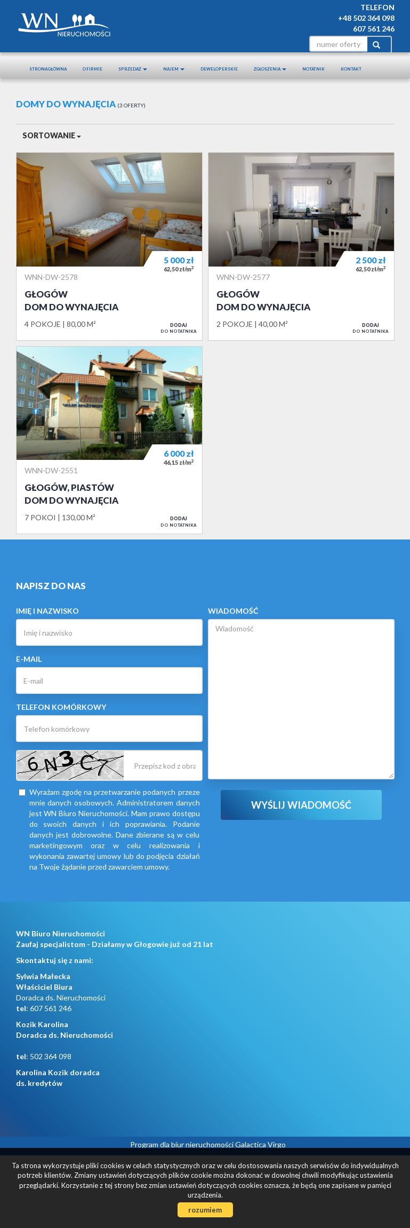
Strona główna (48, 69)
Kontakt (351, 69)
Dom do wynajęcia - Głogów (109, 246)
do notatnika (178, 328)
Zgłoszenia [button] (270, 69)
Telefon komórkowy (61, 706)
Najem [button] (173, 69)
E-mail (29, 658)
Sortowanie (51, 135)
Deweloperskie (219, 69)
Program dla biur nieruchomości (182, 1144)
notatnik (313, 69)
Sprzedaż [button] (132, 69)
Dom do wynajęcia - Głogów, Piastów (109, 440)
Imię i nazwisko (47, 610)
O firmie (92, 69)
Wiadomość (233, 610)
